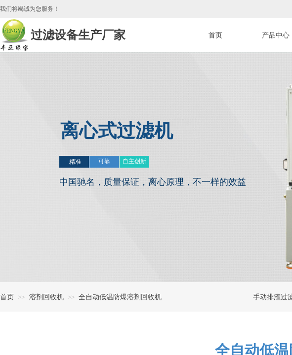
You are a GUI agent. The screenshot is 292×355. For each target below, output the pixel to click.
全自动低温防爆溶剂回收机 (120, 297)
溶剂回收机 (46, 297)
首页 (7, 297)
